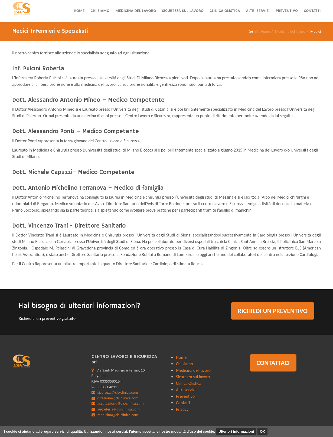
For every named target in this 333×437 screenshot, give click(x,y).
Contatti (312, 10)
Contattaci (273, 363)
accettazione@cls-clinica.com (120, 403)
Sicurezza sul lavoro (183, 10)
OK (262, 431)
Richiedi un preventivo (273, 311)
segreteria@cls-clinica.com (118, 409)
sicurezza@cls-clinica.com (117, 392)
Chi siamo (100, 10)
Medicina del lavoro (136, 10)
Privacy (182, 409)
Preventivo (287, 10)
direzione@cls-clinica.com (117, 398)
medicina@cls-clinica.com (117, 414)
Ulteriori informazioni (236, 431)
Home (79, 10)
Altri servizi (258, 10)
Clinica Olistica (225, 10)
